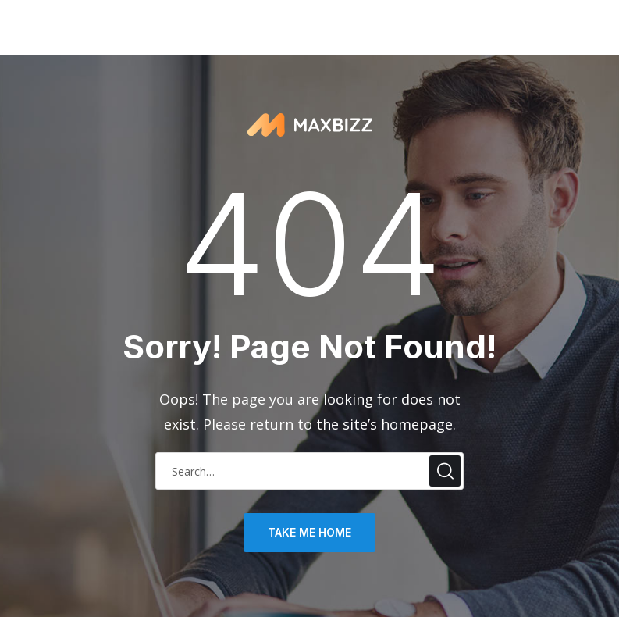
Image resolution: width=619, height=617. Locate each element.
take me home (309, 532)
